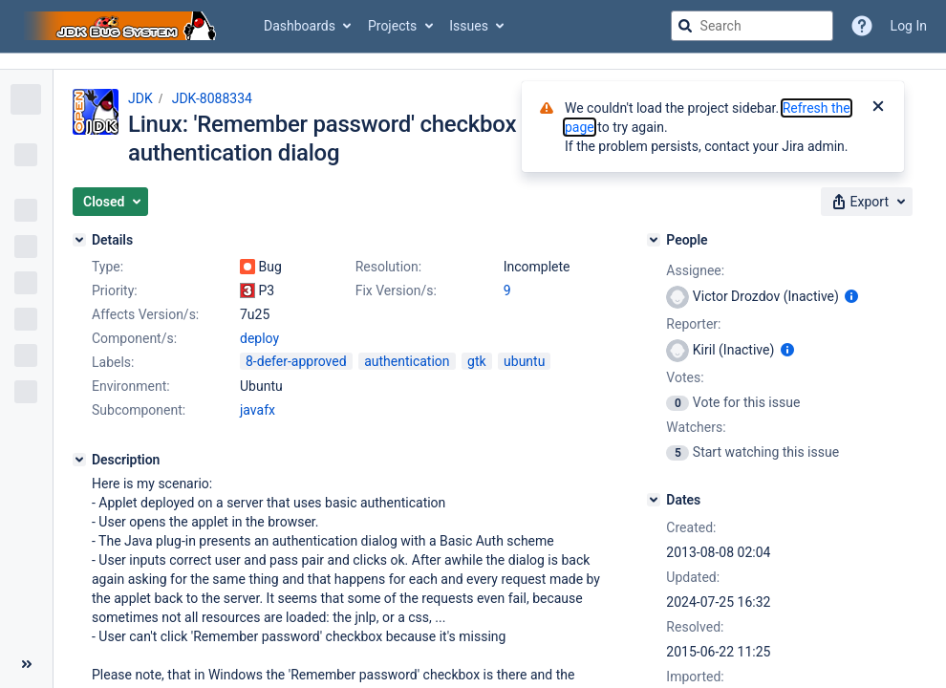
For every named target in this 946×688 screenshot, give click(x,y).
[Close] (878, 108)
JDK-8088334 (212, 98)
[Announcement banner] (473, 62)
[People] (653, 240)
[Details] (79, 240)
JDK (140, 98)
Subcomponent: (138, 410)
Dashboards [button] (299, 25)
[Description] (79, 459)
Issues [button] (468, 25)
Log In (909, 25)
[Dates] (653, 499)
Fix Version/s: (396, 290)
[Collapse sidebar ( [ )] (26, 664)
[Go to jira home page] (122, 26)
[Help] (862, 26)
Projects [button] (392, 25)
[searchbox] (752, 26)
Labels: (113, 362)
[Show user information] (851, 296)
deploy (259, 338)
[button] (110, 201)
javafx (257, 410)
